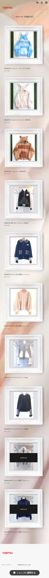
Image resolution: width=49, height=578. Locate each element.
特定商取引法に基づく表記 (24, 564)
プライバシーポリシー (6, 564)
